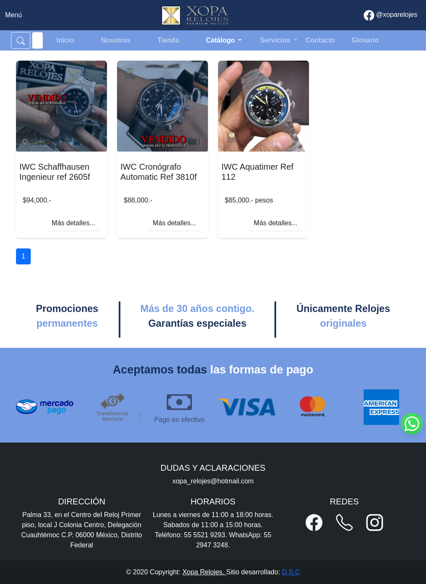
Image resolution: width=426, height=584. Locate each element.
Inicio (65, 40)
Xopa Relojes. (204, 572)
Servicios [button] (276, 40)
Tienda (168, 40)
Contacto (320, 40)
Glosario (365, 40)
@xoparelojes (391, 15)
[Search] (37, 40)
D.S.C (291, 572)
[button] (314, 522)
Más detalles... (73, 223)
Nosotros (115, 40)
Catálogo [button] (221, 40)
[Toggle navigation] (13, 15)
